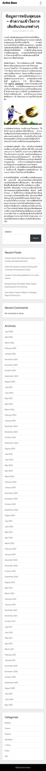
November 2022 (11, 566)
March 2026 (9, 343)
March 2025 (9, 409)
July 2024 (8, 454)
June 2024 (9, 460)
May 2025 (9, 398)
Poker (7, 751)
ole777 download (15, 84)
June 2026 (9, 331)
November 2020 (11, 671)
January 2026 (10, 354)
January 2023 (10, 554)
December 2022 (11, 560)
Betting (7, 723)
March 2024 (9, 476)
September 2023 (11, 510)
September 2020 (11, 682)
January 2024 (10, 487)
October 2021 (10, 621)
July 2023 (8, 521)
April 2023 (9, 538)
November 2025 (11, 365)
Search (8, 232)
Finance (8, 734)
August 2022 (10, 582)
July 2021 (8, 627)
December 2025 (11, 359)
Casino (7, 728)
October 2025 (10, 370)
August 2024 (10, 449)
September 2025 (11, 376)
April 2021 (9, 644)
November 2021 (11, 616)
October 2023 (10, 504)
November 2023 (11, 499)
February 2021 (10, 655)
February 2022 (10, 599)
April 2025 (9, 404)
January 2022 (10, 604)
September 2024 (11, 443)
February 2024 (10, 482)
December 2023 (11, 493)
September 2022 (11, 577)
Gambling (8, 739)
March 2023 (9, 543)
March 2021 (9, 649)
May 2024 (9, 465)
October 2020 (10, 677)
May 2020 (9, 705)
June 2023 (9, 527)
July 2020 (8, 694)
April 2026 (9, 337)
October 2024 (10, 437)
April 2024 (9, 471)
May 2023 (9, 532)
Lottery (8, 745)
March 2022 (9, 593)
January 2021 (10, 660)
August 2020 (10, 688)
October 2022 (10, 571)
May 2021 (9, 638)
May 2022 (9, 588)
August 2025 (10, 382)
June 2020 (9, 699)
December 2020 (11, 666)
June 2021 (9, 632)
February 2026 (10, 348)
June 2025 (9, 393)
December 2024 (11, 426)
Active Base (9, 2)
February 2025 (10, 415)
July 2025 (8, 387)
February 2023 (10, 549)
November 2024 (11, 432)
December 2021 (11, 610)
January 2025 (10, 421)
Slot (6, 756)
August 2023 (10, 515)
